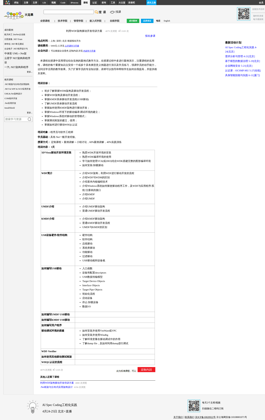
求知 (16, 2)
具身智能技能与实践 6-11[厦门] (242, 75)
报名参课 (150, 36)
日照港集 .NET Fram (13, 39)
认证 (94, 2)
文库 (35, 2)
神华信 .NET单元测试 (13, 44)
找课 (118, 11)
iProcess (74, 2)
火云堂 (122, 2)
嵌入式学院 (95, 21)
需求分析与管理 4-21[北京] (240, 56)
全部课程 (45, 21)
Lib (44, 2)
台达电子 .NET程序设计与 (16, 49)
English (167, 21)
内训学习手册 (89, 51)
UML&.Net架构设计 (13, 94)
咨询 (104, 2)
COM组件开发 (10, 98)
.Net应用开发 (10, 103)
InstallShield (9, 108)
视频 (53, 2)
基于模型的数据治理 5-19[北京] (242, 61)
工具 (113, 2)
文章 (26, 2)
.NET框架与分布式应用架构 (16, 84)
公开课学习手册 (72, 46)
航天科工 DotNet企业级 (14, 34)
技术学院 (62, 21)
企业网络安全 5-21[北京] (238, 65)
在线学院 (114, 21)
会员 (262, 2)
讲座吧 (131, 2)
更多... (29, 72)
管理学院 (78, 21)
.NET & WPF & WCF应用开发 (17, 89)
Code (63, 2)
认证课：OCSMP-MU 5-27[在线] (243, 70)
